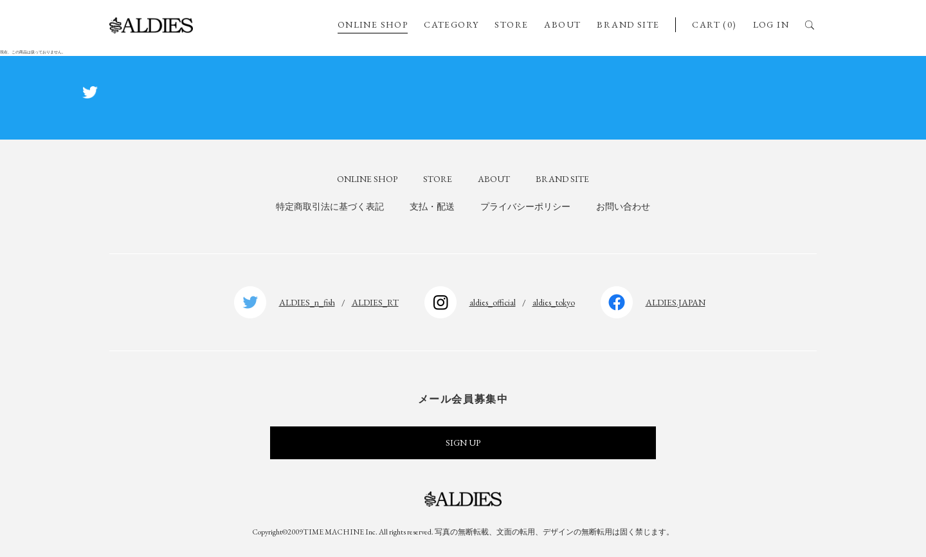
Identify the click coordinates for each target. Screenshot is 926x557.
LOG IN (771, 24)
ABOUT (562, 24)
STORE (511, 24)
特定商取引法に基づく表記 (330, 206)
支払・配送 (432, 206)
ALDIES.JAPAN (675, 302)
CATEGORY (451, 24)
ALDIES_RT (375, 302)
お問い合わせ (623, 206)
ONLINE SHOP (373, 24)
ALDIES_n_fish (307, 302)
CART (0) (714, 24)
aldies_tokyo (553, 302)
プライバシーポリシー (525, 206)
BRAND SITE (628, 24)
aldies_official (492, 302)
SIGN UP (463, 442)
